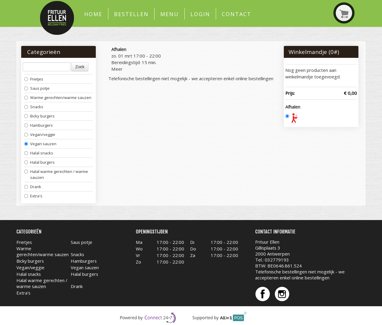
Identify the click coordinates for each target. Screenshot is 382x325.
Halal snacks (38, 153)
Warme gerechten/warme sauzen (57, 97)
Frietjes (33, 79)
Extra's (33, 196)
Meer (117, 69)
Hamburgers (38, 125)
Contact (236, 14)
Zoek (79, 66)
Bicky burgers (39, 116)
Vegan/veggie (39, 134)
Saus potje (37, 88)
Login (200, 14)
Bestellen (131, 14)
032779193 (277, 260)
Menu (169, 14)
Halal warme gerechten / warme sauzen (56, 174)
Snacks (33, 106)
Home (93, 14)
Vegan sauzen (40, 143)
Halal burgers (39, 162)
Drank (32, 186)
